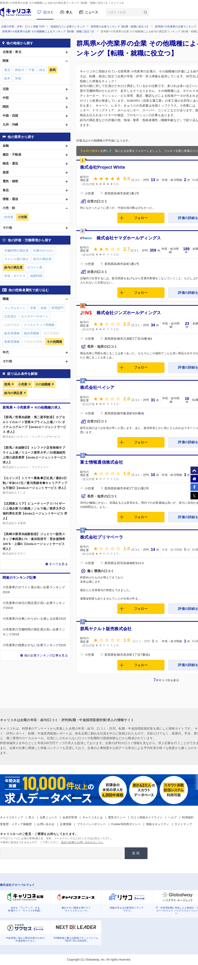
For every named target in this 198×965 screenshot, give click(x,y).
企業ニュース (48, 817)
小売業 (22, 384)
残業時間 (36, 276)
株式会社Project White (102, 167)
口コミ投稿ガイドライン (147, 817)
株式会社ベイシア (97, 387)
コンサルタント (15, 308)
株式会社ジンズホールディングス (129, 312)
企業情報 (65, 824)
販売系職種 (11, 333)
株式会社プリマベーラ (101, 537)
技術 (44, 308)
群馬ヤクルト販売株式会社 (106, 628)
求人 (69, 12)
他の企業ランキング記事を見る (46, 655)
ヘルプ (172, 817)
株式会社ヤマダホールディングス (129, 238)
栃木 (7, 78)
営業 (33, 308)
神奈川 (19, 70)
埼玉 (42, 70)
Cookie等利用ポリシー (126, 824)
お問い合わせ (45, 824)
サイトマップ (183, 824)
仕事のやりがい (43, 250)
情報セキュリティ (157, 824)
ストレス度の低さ (16, 259)
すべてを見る (58, 564)
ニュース (91, 12)
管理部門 (57, 308)
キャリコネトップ (11, 817)
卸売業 (8, 217)
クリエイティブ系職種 (39, 325)
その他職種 (42, 384)
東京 (7, 70)
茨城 (18, 78)
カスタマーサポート (34, 316)
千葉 (31, 70)
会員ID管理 (69, 817)
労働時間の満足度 (16, 250)
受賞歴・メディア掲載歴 (16, 824)
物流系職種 (31, 333)
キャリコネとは (92, 817)
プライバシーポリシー (91, 824)
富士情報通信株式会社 (101, 462)
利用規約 (188, 817)
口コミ (48, 12)
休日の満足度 (42, 259)
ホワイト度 (34, 267)
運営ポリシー (116, 817)
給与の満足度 (13, 393)
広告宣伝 (10, 316)
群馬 (7, 384)
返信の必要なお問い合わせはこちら (82, 842)
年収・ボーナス (15, 276)
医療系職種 (11, 341)
